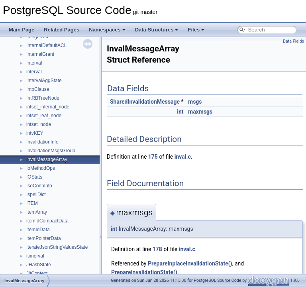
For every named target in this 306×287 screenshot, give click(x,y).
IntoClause (37, 89)
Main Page (21, 30)
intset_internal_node (47, 107)
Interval (34, 63)
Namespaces (107, 30)
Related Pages (61, 30)
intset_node (38, 124)
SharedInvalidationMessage (145, 101)
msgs (195, 101)
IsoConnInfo (39, 186)
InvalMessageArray (46, 159)
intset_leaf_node (43, 115)
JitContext (36, 273)
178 (157, 249)
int (180, 111)
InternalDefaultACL (46, 45)
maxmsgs (200, 111)
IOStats (34, 177)
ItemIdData (38, 229)
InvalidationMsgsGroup (50, 150)
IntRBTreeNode (42, 98)
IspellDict (36, 194)
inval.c (183, 156)
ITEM (32, 203)
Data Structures (156, 30)
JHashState (38, 264)
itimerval (35, 256)
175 (153, 156)
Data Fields (293, 41)
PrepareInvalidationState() (144, 272)
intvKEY (34, 133)
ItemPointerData (43, 238)
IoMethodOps (40, 168)
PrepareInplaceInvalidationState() (190, 263)
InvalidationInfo (42, 142)
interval (34, 72)
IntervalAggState (44, 80)
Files (196, 30)
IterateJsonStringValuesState (57, 247)
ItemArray (36, 212)
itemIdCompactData (47, 221)
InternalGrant (40, 54)
